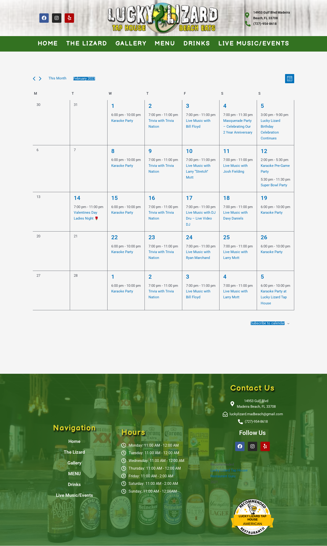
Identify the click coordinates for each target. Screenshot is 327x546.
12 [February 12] (264, 150)
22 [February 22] (114, 236)
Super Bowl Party (274, 185)
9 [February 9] (150, 150)
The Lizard (86, 43)
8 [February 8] (113, 150)
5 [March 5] (262, 276)
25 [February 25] (226, 236)
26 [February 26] (264, 236)
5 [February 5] (262, 105)
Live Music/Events (254, 43)
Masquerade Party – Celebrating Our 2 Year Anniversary (237, 127)
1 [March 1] (113, 276)
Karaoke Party (122, 121)
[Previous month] (34, 78)
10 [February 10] (189, 150)
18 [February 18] (226, 197)
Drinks (196, 43)
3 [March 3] (188, 276)
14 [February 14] (77, 197)
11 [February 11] (226, 150)
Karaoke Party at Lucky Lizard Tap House (274, 297)
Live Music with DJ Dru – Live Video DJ (201, 218)
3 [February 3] (188, 105)
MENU (165, 43)
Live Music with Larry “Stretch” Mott (198, 171)
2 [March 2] (150, 276)
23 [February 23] (152, 236)
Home (48, 43)
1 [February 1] (113, 105)
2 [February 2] (150, 105)
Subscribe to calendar (268, 323)
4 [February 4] (225, 105)
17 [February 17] (189, 197)
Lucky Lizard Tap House (229, 470)
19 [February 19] (264, 197)
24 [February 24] (189, 236)
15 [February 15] (114, 197)
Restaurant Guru (222, 476)
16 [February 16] (152, 197)
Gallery (131, 43)
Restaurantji (252, 528)
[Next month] (40, 78)
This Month (57, 78)
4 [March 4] (225, 276)
